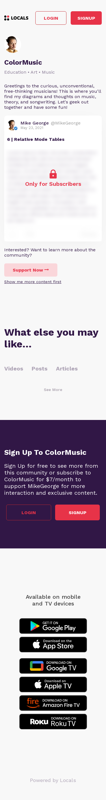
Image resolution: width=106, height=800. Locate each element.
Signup (86, 18)
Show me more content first (32, 281)
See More (53, 389)
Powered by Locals (53, 780)
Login (51, 18)
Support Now (31, 270)
